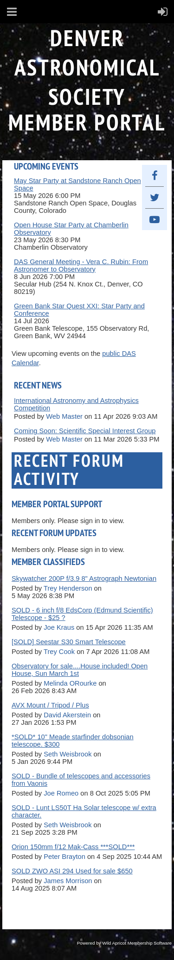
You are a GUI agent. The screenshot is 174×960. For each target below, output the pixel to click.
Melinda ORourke (70, 683)
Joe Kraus (59, 627)
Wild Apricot (114, 943)
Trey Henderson (68, 588)
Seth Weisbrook (67, 754)
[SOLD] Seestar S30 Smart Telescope (69, 642)
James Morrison (68, 881)
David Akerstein (67, 715)
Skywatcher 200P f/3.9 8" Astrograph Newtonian (84, 578)
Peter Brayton (64, 856)
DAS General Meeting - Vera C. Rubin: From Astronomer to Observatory (81, 265)
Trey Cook (59, 651)
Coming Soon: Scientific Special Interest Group (85, 431)
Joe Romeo (61, 793)
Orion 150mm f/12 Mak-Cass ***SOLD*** (73, 847)
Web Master (64, 416)
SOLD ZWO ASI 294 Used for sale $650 (72, 871)
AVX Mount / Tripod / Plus (50, 705)
